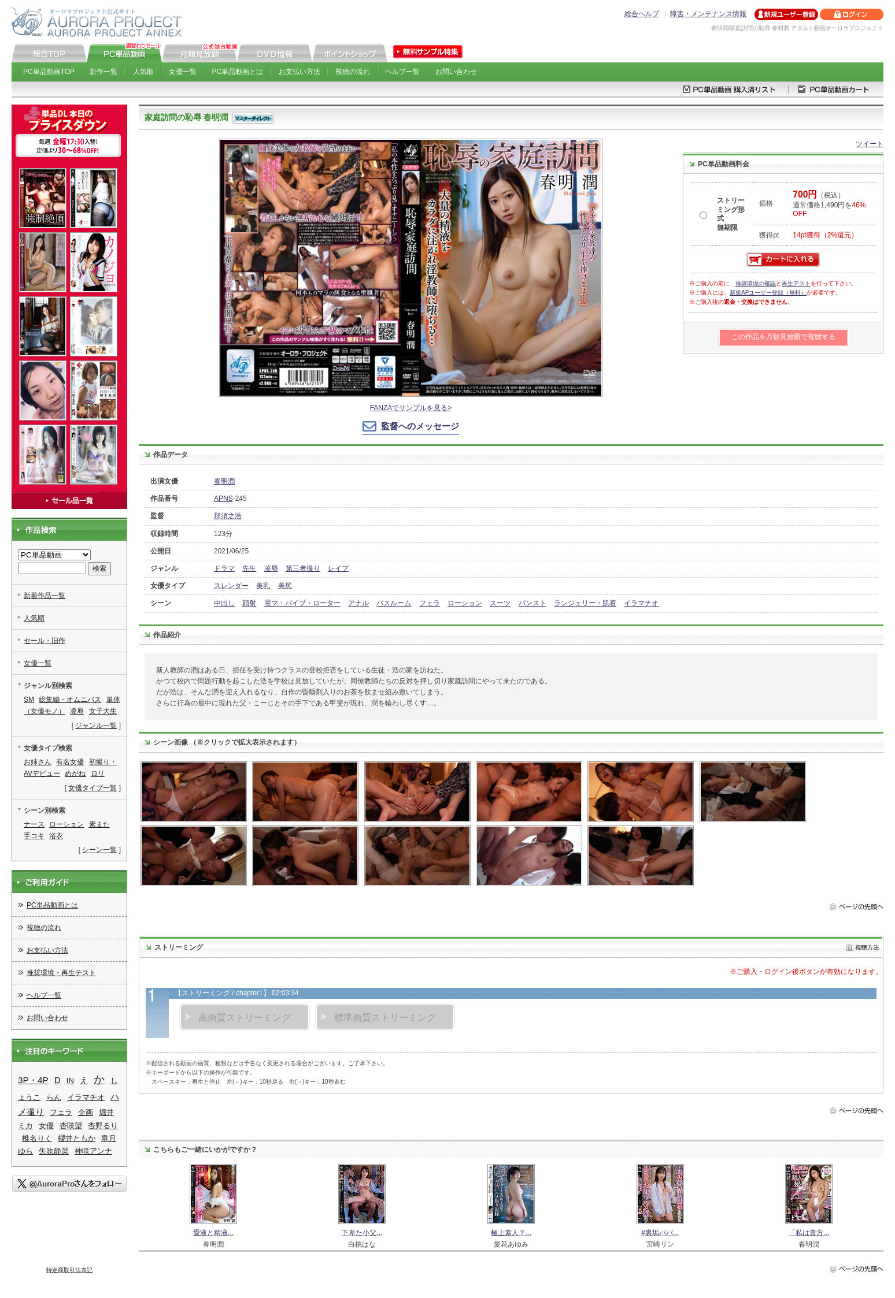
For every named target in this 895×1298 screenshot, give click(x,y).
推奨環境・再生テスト (61, 973)
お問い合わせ (456, 72)
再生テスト (796, 283)
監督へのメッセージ (420, 426)
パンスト (532, 603)
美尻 (285, 586)
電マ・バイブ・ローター (302, 603)
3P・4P (33, 1080)
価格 (766, 203)
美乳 (263, 586)
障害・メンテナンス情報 (708, 14)
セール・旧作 (44, 641)
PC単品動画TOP (49, 72)
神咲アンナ (93, 1151)
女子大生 (103, 711)
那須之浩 (228, 516)
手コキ (34, 836)
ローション (465, 603)
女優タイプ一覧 (92, 788)
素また (99, 824)
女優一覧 (183, 72)
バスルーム (393, 603)
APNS (223, 498)
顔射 (249, 603)
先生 (249, 568)
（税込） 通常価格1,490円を (829, 204)
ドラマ (224, 568)
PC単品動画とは (238, 72)
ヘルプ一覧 (402, 72)
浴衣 (56, 836)
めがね (75, 773)
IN (70, 1080)
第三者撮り (303, 568)
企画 (85, 1112)
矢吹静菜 (54, 1151)
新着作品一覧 (44, 596)
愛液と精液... (213, 1233)
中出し (224, 603)
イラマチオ (641, 603)
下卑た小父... (362, 1233)
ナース (34, 824)
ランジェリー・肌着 (585, 603)
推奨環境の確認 (755, 283)
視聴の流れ (352, 72)
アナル (358, 603)
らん (53, 1097)
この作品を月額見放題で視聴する (783, 337)
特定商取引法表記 (69, 1270)
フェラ (429, 603)
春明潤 (224, 481)
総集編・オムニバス (70, 700)
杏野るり (103, 1125)
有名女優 (70, 762)
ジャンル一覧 (96, 725)
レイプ (338, 568)
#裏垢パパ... (660, 1233)
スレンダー (231, 586)
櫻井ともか (76, 1138)
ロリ (98, 773)
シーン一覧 (99, 850)
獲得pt (769, 235)
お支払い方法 (299, 72)
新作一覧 (103, 72)
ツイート (869, 144)
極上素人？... (511, 1233)
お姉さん (37, 762)
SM (29, 700)
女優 (46, 1125)
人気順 (143, 72)
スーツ (500, 603)
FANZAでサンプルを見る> (411, 408)
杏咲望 (71, 1125)
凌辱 (271, 568)
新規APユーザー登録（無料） (768, 292)
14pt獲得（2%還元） (825, 235)
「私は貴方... (809, 1233)
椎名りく (37, 1138)
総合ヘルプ (641, 14)
